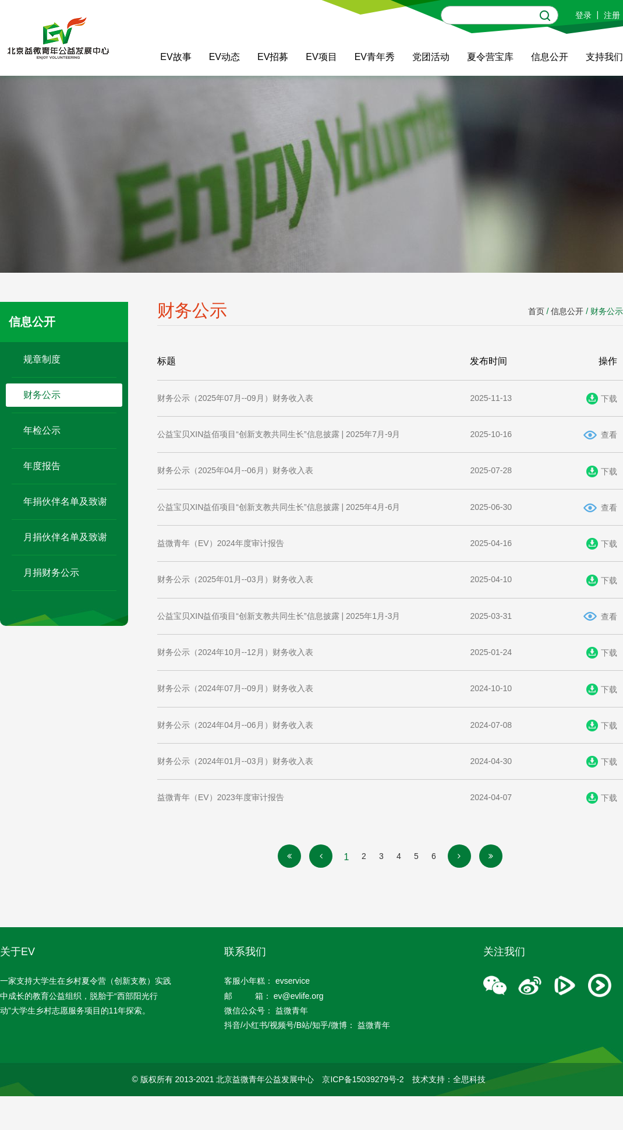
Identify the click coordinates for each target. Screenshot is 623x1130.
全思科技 (469, 1079)
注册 (612, 15)
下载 (609, 398)
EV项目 (321, 57)
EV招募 (272, 57)
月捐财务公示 (51, 573)
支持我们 (604, 57)
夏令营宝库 (490, 57)
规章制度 (42, 359)
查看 (609, 434)
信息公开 (549, 57)
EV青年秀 (375, 57)
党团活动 (430, 57)
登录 (583, 15)
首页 (536, 311)
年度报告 (42, 466)
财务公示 (42, 395)
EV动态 (224, 57)
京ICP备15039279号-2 (362, 1079)
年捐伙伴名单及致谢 (65, 501)
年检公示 (42, 430)
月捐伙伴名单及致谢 (65, 537)
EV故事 (175, 57)
